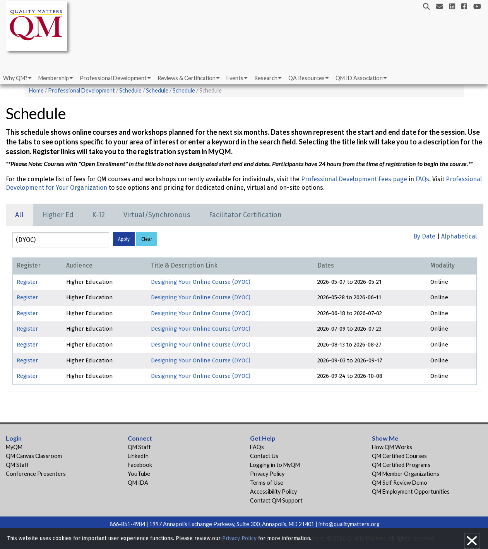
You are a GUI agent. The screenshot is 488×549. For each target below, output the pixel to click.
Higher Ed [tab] (58, 215)
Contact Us (264, 456)
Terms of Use (266, 482)
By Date (424, 236)
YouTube (139, 473)
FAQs (422, 179)
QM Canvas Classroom (34, 456)
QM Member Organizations (405, 473)
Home (36, 90)
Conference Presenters (36, 473)
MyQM (14, 447)
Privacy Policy (267, 473)
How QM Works (392, 447)
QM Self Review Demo (399, 482)
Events (234, 78)
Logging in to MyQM (275, 465)
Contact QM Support (276, 500)
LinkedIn (138, 456)
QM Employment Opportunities (411, 491)
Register (27, 281)
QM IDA (138, 482)
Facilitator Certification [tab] (245, 215)
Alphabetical (459, 236)
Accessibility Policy (273, 491)
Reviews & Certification (187, 78)
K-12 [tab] (98, 215)
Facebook (140, 465)
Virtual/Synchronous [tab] (156, 215)
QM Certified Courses (399, 456)
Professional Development (113, 78)
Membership (53, 78)
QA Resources (306, 78)
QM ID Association (359, 78)
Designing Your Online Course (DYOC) (200, 281)
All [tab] (19, 215)
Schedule (130, 90)
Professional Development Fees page (354, 179)
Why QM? (15, 78)
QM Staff (17, 465)
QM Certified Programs (401, 465)
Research (265, 78)
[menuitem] (17, 78)
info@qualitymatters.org (349, 524)
